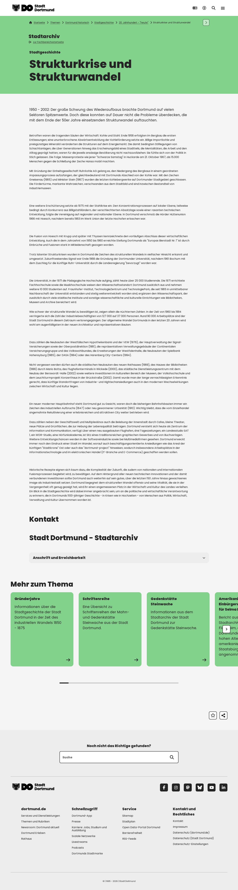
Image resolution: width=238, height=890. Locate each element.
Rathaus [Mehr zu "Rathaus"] (26, 839)
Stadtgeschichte (104, 22)
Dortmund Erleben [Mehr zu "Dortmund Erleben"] (33, 833)
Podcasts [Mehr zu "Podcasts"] (78, 848)
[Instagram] (176, 787)
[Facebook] (164, 787)
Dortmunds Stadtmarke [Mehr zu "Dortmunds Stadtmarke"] (87, 853)
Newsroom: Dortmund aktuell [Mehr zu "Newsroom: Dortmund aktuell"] (40, 827)
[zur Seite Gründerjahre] (42, 629)
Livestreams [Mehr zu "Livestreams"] (79, 842)
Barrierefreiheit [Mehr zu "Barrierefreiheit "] (132, 833)
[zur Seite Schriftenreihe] (110, 629)
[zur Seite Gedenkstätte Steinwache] (178, 629)
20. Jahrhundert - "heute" (133, 22)
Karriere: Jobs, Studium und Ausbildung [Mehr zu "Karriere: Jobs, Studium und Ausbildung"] (89, 828)
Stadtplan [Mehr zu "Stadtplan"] (128, 821)
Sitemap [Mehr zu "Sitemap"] (127, 816)
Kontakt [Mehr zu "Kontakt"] (178, 821)
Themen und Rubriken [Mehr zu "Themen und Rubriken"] (35, 821)
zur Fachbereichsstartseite (46, 42)
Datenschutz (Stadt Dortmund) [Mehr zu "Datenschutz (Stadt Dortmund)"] (193, 838)
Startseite (37, 22)
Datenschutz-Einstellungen (190, 844)
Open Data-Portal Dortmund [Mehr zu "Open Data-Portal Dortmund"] (141, 827)
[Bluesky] (200, 787)
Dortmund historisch (77, 22)
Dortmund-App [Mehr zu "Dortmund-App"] (82, 816)
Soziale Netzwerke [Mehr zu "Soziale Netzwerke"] (83, 836)
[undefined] (226, 629)
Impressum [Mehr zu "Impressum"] (180, 827)
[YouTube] (212, 787)
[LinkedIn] (223, 787)
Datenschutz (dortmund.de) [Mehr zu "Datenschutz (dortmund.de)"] (191, 833)
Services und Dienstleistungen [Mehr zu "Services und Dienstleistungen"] (40, 816)
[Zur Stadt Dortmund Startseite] (33, 8)
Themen (55, 22)
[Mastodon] (188, 787)
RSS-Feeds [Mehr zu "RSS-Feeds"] (129, 839)
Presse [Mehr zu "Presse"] (76, 821)
